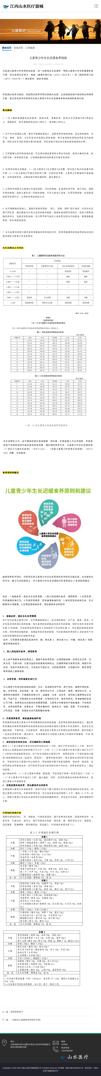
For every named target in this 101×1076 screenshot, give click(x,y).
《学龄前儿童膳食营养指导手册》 (26, 1020)
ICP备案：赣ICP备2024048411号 (70, 1068)
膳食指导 (6, 48)
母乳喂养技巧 (16, 1012)
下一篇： (6, 1020)
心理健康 (30, 48)
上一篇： (6, 1012)
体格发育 (18, 48)
